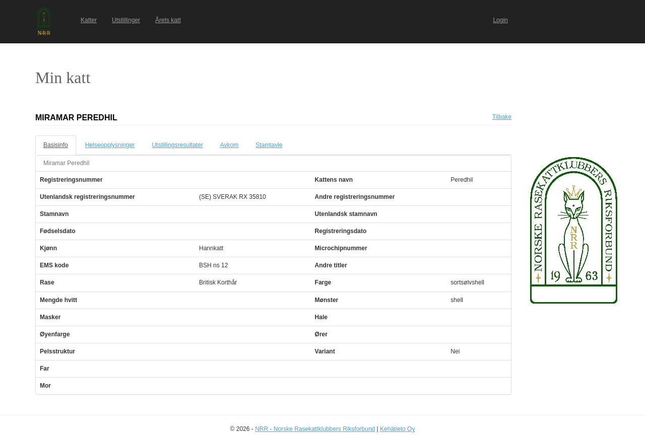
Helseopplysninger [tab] (110, 145)
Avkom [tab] (229, 145)
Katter (89, 20)
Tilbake (501, 116)
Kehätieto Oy (397, 428)
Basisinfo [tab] (55, 145)
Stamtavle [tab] (268, 145)
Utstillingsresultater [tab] (177, 145)
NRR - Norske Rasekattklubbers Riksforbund (315, 428)
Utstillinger (126, 20)
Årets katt (168, 20)
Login (500, 20)
